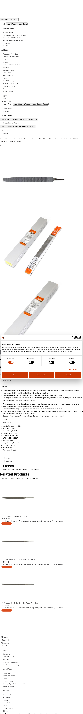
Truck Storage (8, 92)
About (3, 98)
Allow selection (41, 375)
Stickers (6, 711)
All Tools (4, 50)
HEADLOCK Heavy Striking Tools (14, 35)
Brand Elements (8, 708)
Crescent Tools (5, 139)
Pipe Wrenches (8, 75)
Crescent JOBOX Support (12, 662)
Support (4, 96)
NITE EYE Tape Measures (12, 38)
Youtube (6, 637)
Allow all (68, 375)
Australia (6, 111)
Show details (73, 369)
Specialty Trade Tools (10, 83)
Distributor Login (9, 657)
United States (7, 108)
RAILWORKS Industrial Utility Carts (15, 40)
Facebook (5, 640)
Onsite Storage (8, 73)
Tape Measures (8, 89)
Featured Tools (7, 28)
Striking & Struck (9, 86)
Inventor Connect (9, 676)
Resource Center (9, 695)
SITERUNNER (8, 32)
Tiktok (5, 646)
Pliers (5, 78)
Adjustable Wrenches (10, 54)
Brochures (6, 697)
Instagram (6, 643)
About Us (6, 673)
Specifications (6, 380)
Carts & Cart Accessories (11, 57)
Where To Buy (6, 101)
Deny (15, 375)
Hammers (6, 43)
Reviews (4, 383)
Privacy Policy (8, 681)
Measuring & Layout (10, 70)
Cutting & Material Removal (28, 139)
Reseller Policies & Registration (13, 665)
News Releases (8, 703)
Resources (8, 461)
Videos (5, 705)
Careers (5, 678)
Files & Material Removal (11, 65)
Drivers (5, 62)
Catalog (5, 700)
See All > (6, 46)
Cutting (5, 59)
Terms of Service (9, 686)
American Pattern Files (65, 139)
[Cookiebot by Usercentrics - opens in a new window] (73, 337)
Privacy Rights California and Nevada (16, 684)
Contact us (6, 654)
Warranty (6, 659)
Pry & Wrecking (8, 81)
